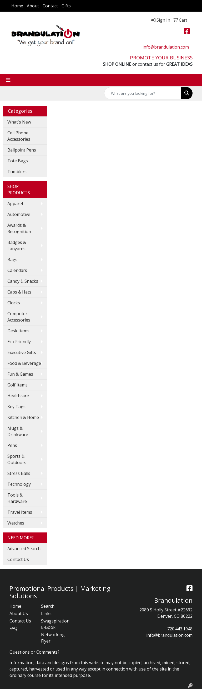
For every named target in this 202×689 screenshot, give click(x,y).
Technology (19, 484)
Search (47, 606)
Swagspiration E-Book (53, 624)
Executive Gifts (21, 352)
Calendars (17, 270)
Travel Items (19, 512)
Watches (15, 523)
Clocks (13, 303)
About (33, 6)
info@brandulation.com (166, 47)
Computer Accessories (18, 317)
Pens (12, 445)
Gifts (66, 6)
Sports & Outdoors (16, 459)
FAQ (13, 628)
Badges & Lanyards (16, 245)
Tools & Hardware (17, 498)
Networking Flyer (53, 638)
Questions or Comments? (34, 652)
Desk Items (18, 331)
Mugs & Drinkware (17, 431)
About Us (18, 613)
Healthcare (18, 396)
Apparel (15, 203)
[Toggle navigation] (8, 80)
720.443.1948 (180, 629)
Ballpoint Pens (21, 150)
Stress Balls (18, 473)
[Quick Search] (142, 93)
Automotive (18, 214)
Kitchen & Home (23, 417)
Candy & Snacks (22, 281)
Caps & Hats (19, 292)
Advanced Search (24, 548)
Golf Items (17, 385)
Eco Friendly (19, 341)
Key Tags (16, 406)
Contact (50, 6)
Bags (12, 259)
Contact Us (18, 559)
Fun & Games (20, 374)
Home (17, 6)
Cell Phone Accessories (18, 136)
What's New (19, 122)
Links (46, 613)
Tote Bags (17, 161)
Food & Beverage (24, 363)
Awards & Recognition (19, 228)
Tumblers (17, 171)
